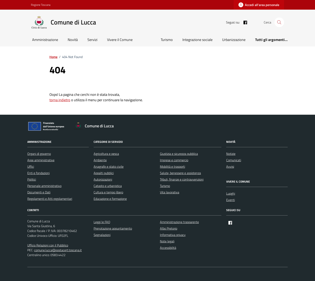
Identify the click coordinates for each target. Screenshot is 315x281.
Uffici (30, 166)
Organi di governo (39, 153)
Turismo (167, 39)
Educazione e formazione (110, 198)
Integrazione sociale (197, 39)
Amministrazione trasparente (179, 222)
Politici (31, 179)
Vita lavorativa (169, 192)
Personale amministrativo (44, 185)
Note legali (167, 241)
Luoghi (230, 193)
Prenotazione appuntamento (113, 228)
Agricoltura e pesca (106, 153)
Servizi (92, 39)
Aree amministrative (40, 160)
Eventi (230, 199)
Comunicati (233, 160)
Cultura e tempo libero (108, 192)
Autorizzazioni (103, 179)
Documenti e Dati (38, 192)
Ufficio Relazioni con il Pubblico (47, 245)
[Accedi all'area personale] (259, 5)
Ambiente (100, 160)
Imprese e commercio (174, 160)
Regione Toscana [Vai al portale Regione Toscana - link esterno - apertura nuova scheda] (40, 5)
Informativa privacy (173, 234)
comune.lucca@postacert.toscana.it (58, 250)
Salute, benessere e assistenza (180, 173)
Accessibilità (168, 247)
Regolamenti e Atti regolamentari (49, 198)
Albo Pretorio (168, 228)
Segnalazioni (102, 234)
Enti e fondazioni (38, 173)
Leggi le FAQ (102, 222)
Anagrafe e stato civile (109, 166)
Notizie (230, 153)
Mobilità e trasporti (172, 166)
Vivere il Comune (120, 39)
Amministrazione (45, 39)
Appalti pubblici (104, 173)
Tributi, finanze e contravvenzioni (182, 179)
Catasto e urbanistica (108, 185)
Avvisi (230, 166)
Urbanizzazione (233, 39)
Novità (73, 39)
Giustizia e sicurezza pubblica (179, 153)
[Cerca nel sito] (279, 22)
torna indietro (59, 100)
